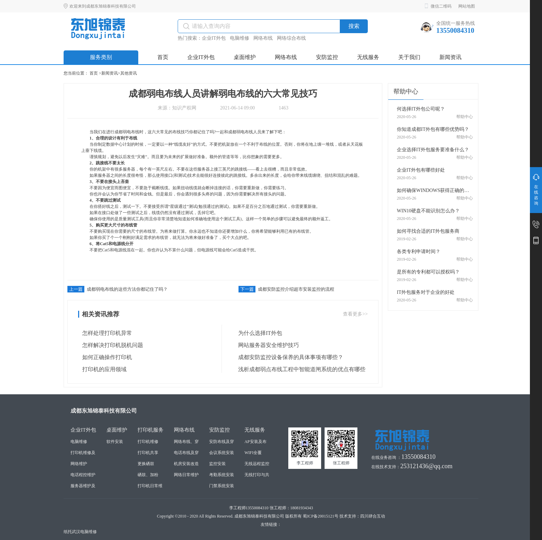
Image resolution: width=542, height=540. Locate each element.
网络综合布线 (291, 38)
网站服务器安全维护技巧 (266, 345)
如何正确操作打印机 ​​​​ (105, 357)
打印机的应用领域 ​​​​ (103, 369)
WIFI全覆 (253, 452)
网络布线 (263, 38)
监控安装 (217, 463)
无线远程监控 (256, 463)
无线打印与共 (256, 474)
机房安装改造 (186, 463)
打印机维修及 (83, 452)
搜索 (353, 26)
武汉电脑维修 (84, 531)
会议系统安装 (221, 452)
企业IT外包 (214, 38)
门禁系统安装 (221, 485)
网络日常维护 (186, 474)
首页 (94, 73)
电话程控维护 (83, 474)
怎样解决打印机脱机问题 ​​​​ (111, 345)
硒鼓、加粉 (148, 474)
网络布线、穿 (186, 441)
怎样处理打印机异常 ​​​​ (105, 333)
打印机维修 (148, 441)
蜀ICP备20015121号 (320, 516)
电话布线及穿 (186, 452)
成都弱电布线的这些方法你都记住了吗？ (117, 289)
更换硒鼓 (146, 463)
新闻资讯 (109, 73)
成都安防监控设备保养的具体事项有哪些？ (288, 357)
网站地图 (466, 6)
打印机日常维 (150, 485)
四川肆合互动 (372, 516)
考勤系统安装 (221, 474)
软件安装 (114, 441)
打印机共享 (148, 452)
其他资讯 (128, 73)
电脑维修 (239, 38)
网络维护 (79, 463)
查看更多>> (355, 314)
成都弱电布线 (126, 131)
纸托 (68, 531)
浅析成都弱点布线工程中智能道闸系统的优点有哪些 (299, 369)
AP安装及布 (255, 441)
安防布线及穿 (221, 441)
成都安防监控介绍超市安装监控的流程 (286, 289)
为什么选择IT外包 (258, 333)
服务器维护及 (83, 485)
